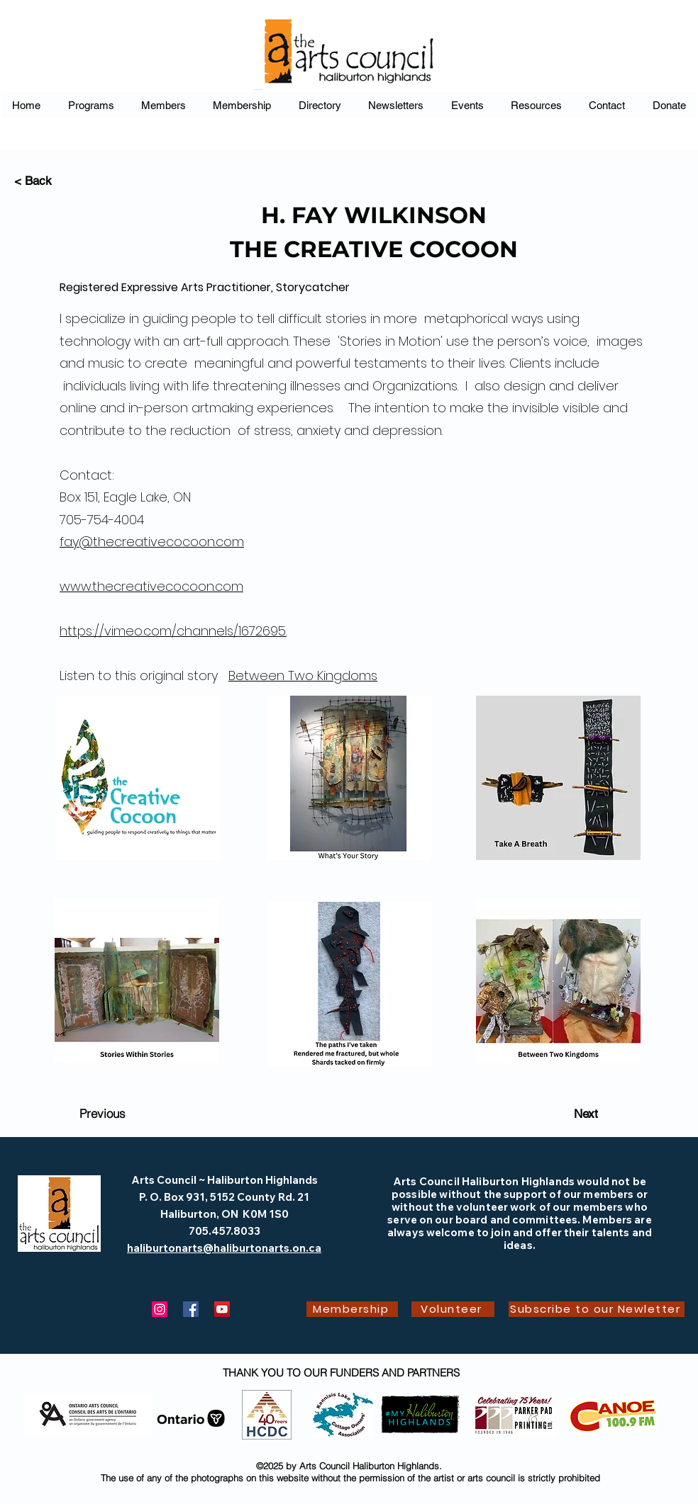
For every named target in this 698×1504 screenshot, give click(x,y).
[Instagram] (159, 1309)
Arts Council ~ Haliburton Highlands (224, 1180)
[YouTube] (222, 1309)
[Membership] (352, 1309)
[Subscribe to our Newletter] (597, 1309)
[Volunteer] (452, 1309)
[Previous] (102, 1113)
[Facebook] (191, 1309)
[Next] (586, 1113)
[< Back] (60, 181)
